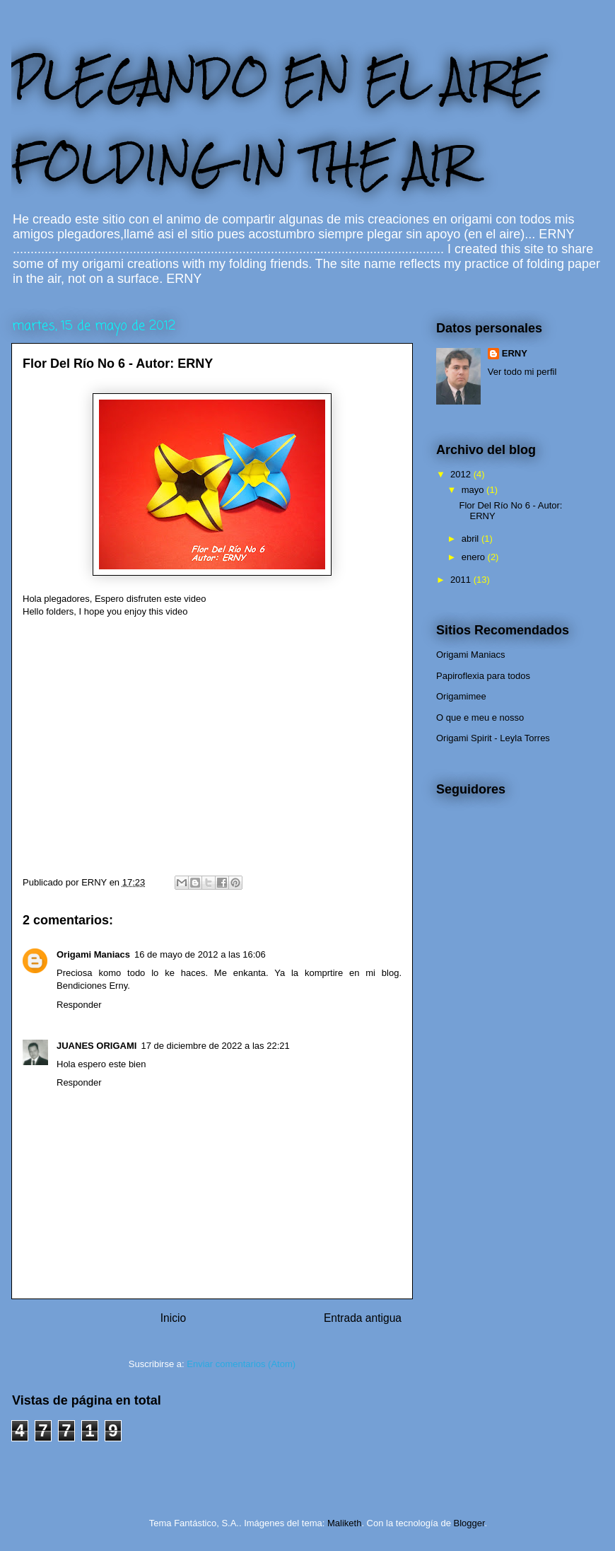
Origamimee (461, 696)
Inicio (173, 1318)
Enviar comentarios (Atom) (241, 1364)
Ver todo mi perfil (522, 371)
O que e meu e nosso (480, 717)
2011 (462, 579)
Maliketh (344, 1523)
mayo (474, 489)
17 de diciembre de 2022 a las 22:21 (215, 1045)
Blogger (468, 1523)
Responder (79, 1004)
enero (475, 557)
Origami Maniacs (93, 954)
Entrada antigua (363, 1318)
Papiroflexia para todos (483, 675)
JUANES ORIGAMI (96, 1045)
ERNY (514, 353)
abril (471, 538)
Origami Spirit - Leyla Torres (493, 738)
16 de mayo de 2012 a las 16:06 (200, 954)
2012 (462, 474)
